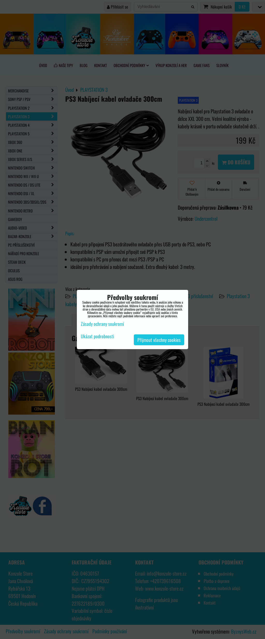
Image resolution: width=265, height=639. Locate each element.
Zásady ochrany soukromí (102, 323)
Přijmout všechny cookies (159, 339)
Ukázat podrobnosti (97, 336)
